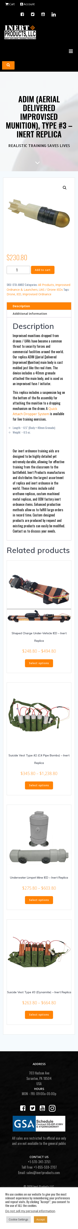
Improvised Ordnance (36, 294)
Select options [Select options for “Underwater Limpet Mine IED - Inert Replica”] (39, 900)
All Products (46, 285)
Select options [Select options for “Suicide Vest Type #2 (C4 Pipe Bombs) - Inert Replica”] (39, 785)
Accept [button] (40, 1219)
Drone (11, 294)
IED (18, 294)
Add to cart (43, 270)
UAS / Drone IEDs (51, 290)
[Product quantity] (18, 270)
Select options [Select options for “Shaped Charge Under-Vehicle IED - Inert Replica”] (39, 663)
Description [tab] (21, 306)
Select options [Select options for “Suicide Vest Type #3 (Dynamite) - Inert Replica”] (39, 1014)
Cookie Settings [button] (18, 1219)
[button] (64, 188)
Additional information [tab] (30, 314)
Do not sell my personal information (30, 1211)
